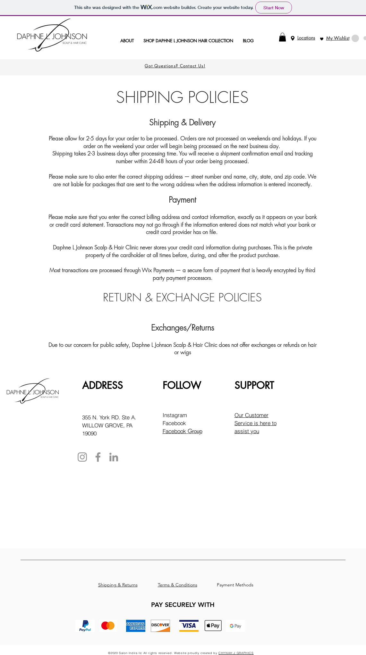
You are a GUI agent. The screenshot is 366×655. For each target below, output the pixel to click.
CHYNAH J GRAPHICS (236, 653)
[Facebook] (98, 457)
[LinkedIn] (113, 457)
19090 (89, 433)
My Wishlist (337, 38)
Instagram (175, 415)
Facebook (174, 423)
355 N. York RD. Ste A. (109, 417)
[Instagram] (82, 457)
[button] (282, 37)
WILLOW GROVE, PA (107, 425)
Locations (306, 38)
